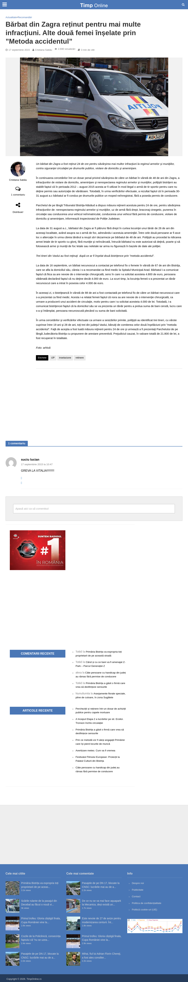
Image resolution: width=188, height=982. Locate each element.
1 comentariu (18, 194)
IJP (53, 357)
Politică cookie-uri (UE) (145, 908)
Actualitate (11, 17)
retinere (80, 357)
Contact (136, 894)
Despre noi (138, 881)
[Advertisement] (109, 401)
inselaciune (65, 357)
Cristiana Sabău (43, 49)
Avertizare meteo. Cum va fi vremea (96, 749)
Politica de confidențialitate (147, 901)
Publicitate (138, 888)
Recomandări (25, 17)
